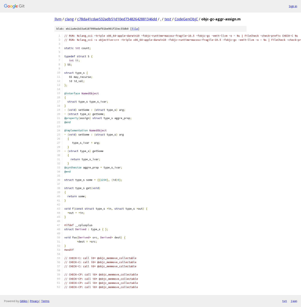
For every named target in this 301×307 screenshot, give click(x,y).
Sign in (293, 6)
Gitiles (23, 301)
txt (284, 301)
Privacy (34, 301)
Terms (45, 301)
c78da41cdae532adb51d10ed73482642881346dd (117, 19)
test (167, 19)
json (294, 301)
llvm (58, 19)
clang (69, 19)
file (135, 28)
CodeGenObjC (186, 19)
